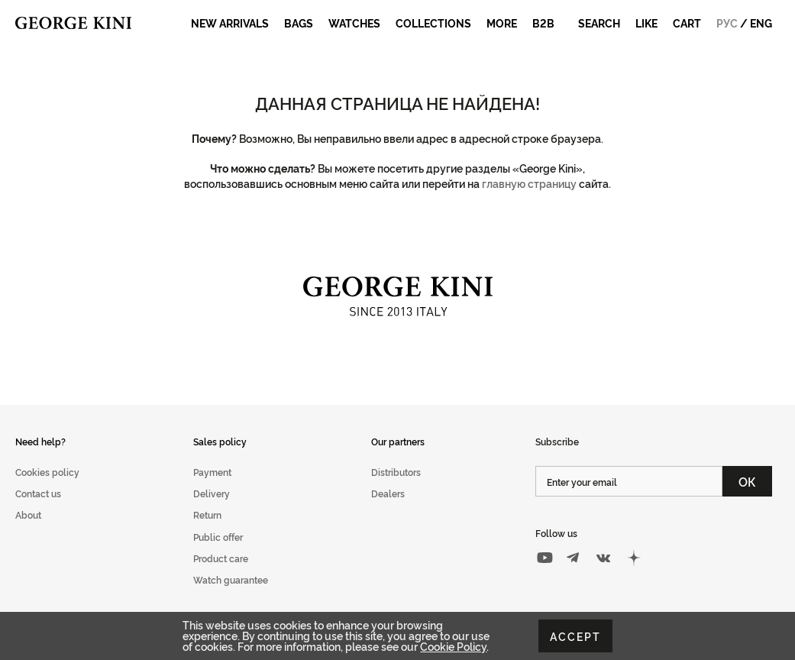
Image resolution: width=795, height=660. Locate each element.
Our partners (398, 441)
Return (207, 514)
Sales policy (220, 441)
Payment (212, 471)
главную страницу (529, 183)
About (28, 514)
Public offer (218, 536)
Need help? (40, 441)
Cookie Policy (453, 646)
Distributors (396, 471)
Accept (575, 636)
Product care (220, 558)
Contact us (38, 493)
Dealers (388, 493)
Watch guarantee (230, 579)
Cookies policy (47, 471)
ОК (747, 481)
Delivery (211, 493)
